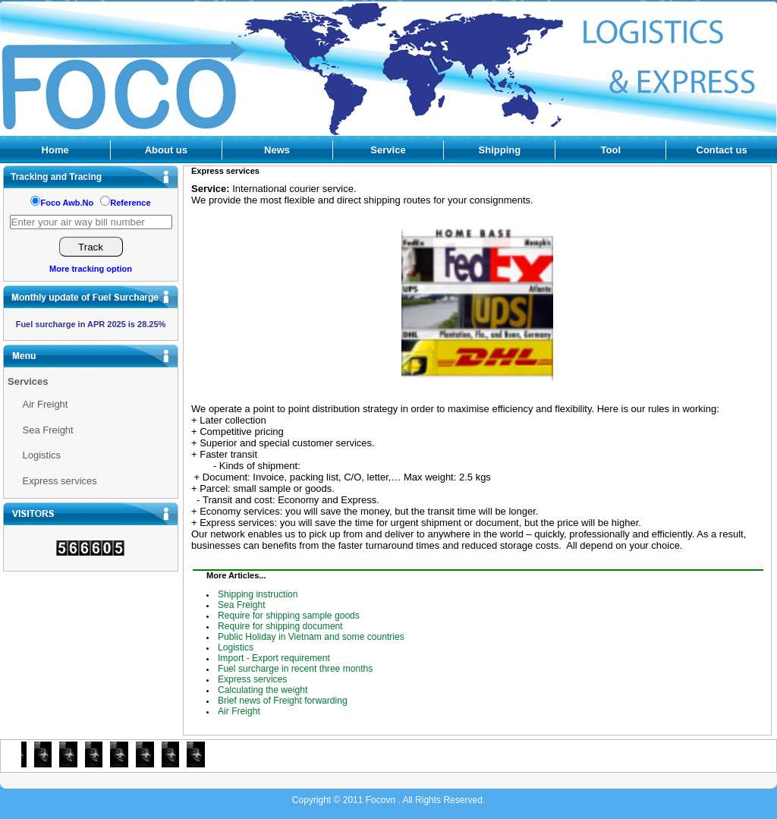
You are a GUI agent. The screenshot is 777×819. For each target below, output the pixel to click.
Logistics (42, 455)
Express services (60, 481)
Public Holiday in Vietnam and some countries (311, 637)
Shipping (500, 150)
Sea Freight (48, 430)
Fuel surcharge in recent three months (295, 668)
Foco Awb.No (66, 202)
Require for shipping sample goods (289, 615)
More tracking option (90, 268)
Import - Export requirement (274, 658)
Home (55, 150)
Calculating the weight (262, 690)
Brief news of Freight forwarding (283, 700)
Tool (611, 150)
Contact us (722, 150)
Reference (130, 202)
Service (387, 150)
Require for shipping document (280, 626)
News (277, 150)
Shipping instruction (258, 594)
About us (166, 150)
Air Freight (45, 404)
